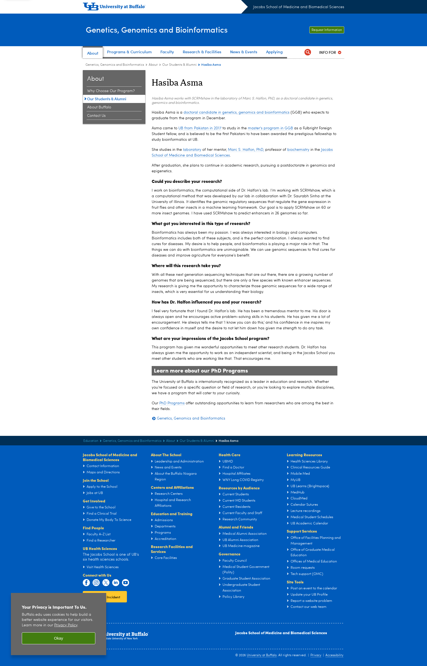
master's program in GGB (270, 128)
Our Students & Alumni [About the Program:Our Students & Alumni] (179, 65)
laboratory (192, 150)
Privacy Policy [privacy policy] (65, 625)
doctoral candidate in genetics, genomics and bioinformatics (236, 112)
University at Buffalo (262, 655)
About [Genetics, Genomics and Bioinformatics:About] (153, 65)
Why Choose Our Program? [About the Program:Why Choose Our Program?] (111, 91)
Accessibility (334, 655)
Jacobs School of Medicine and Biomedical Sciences (298, 7)
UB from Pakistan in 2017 (199, 128)
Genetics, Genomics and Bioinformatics (171, 29)
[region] (58, 624)
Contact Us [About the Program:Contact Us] (96, 116)
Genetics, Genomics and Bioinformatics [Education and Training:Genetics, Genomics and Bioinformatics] (115, 65)
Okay (58, 638)
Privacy (315, 655)
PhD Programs (172, 403)
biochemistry (298, 150)
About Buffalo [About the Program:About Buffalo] (99, 107)
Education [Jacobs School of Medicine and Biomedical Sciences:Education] (90, 441)
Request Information (327, 30)
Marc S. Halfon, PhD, (246, 150)
